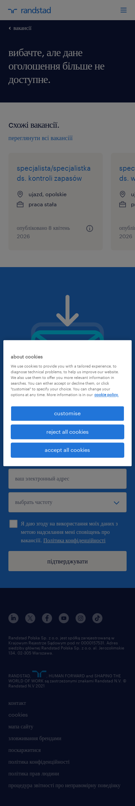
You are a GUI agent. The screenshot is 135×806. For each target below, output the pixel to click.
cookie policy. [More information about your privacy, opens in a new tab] (106, 395)
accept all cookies (67, 450)
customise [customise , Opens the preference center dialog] (67, 413)
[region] (67, 403)
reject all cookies (67, 431)
